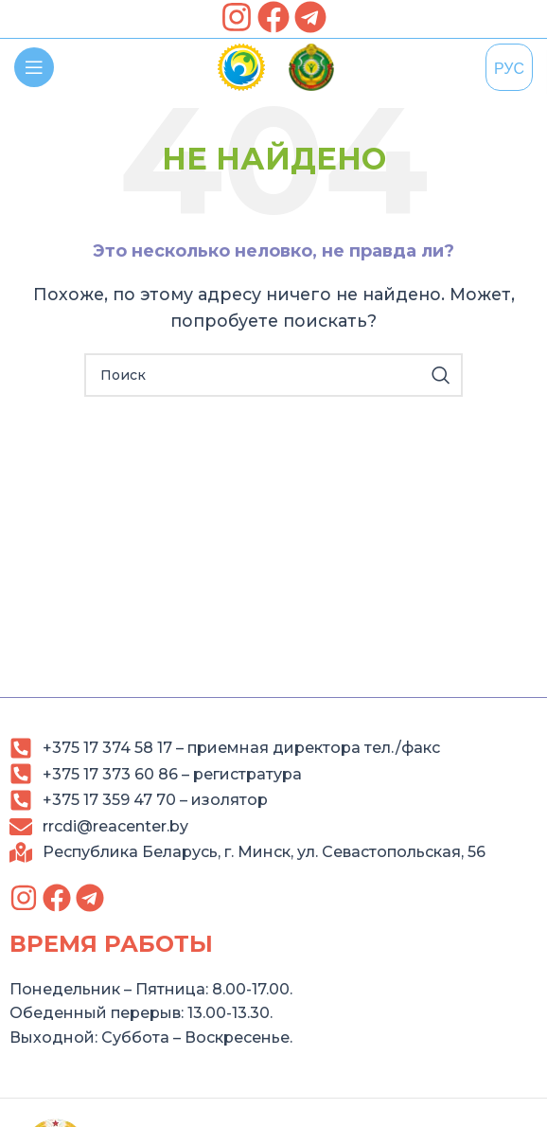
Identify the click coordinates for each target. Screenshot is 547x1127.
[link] (237, 17)
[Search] (273, 375)
